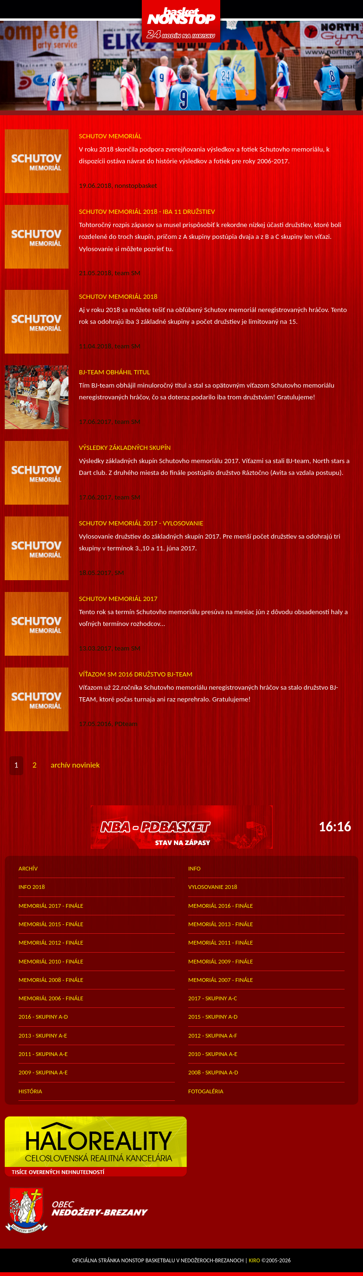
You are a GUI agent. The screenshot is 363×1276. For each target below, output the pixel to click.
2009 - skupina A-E (43, 1072)
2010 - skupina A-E (212, 1053)
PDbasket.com (181, 21)
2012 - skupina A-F (212, 1035)
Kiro (254, 1260)
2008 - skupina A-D (213, 1072)
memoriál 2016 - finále (220, 905)
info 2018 (31, 886)
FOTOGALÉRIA (205, 1091)
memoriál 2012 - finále (50, 942)
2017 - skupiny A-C (212, 998)
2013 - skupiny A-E (42, 1035)
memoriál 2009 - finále (220, 961)
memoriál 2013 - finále (220, 924)
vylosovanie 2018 (212, 886)
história (30, 1091)
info (194, 868)
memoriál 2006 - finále (50, 998)
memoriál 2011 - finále (220, 942)
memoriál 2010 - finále (50, 961)
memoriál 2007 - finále (220, 979)
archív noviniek (75, 765)
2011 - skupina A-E (43, 1053)
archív (27, 868)
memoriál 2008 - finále (50, 979)
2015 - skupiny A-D (212, 1016)
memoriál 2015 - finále (50, 924)
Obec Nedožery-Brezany (181, 1210)
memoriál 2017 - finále (50, 905)
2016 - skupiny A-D (43, 1016)
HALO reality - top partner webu (181, 1146)
